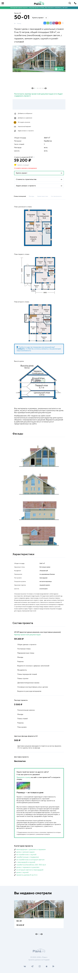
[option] (39, 60)
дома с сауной (22, 872)
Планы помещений (20, 196)
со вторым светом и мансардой (29, 870)
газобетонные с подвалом (27, 857)
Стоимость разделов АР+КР (24, 157)
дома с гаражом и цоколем (27, 867)
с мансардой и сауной (25, 862)
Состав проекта (56, 196)
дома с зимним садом (25, 852)
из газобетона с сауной (26, 855)
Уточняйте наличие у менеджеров (25, 168)
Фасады (31, 196)
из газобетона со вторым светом (30, 860)
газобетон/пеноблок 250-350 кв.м (31, 865)
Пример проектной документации (27, 634)
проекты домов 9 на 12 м (26, 875)
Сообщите (21, 349)
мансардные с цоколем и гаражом (31, 849)
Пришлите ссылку (24, 777)
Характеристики (42, 196)
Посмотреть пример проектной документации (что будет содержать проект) (38, 95)
